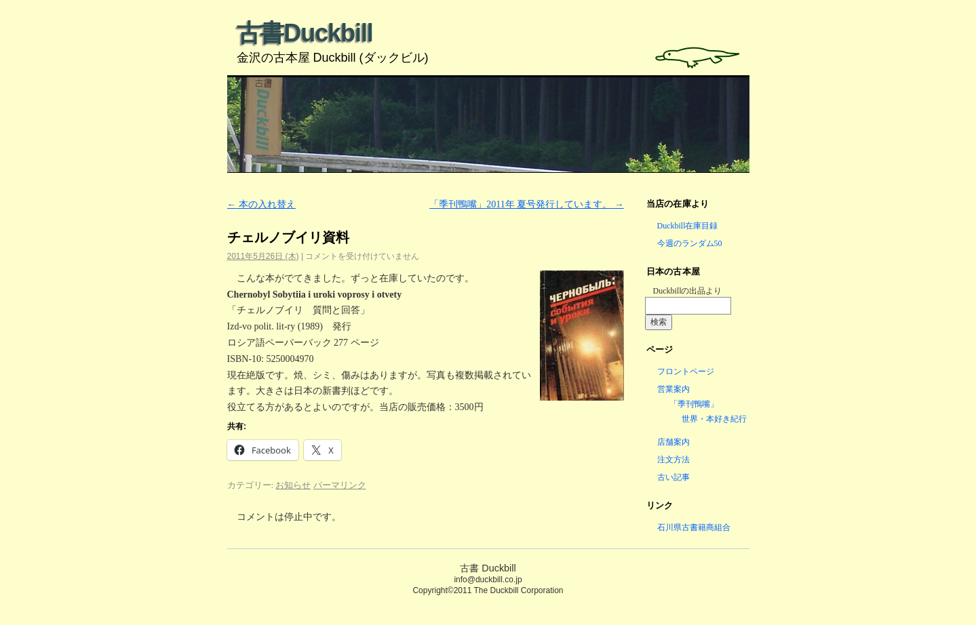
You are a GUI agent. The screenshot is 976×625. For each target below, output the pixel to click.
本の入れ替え (261, 204)
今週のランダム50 (689, 243)
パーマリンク (339, 485)
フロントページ (685, 371)
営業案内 (673, 389)
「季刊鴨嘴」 (693, 404)
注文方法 (673, 459)
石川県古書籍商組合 (693, 527)
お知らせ (293, 485)
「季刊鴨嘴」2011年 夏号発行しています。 (526, 204)
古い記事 (673, 477)
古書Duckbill (305, 33)
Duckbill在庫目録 (687, 225)
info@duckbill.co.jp (488, 579)
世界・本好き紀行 (714, 419)
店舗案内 (673, 442)
